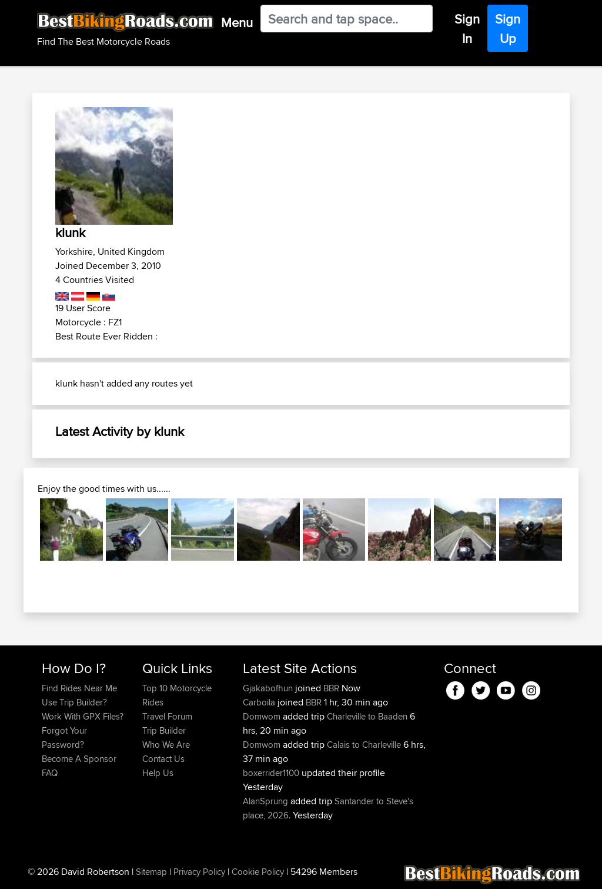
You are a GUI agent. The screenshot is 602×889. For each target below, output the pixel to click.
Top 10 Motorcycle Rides (177, 695)
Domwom (263, 716)
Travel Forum (167, 716)
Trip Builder (164, 730)
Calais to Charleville (364, 744)
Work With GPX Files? (82, 716)
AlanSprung (266, 801)
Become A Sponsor (79, 759)
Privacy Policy (199, 871)
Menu (237, 22)
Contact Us (163, 759)
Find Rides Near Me (79, 688)
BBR (331, 688)
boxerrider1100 (272, 773)
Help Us (157, 773)
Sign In (467, 28)
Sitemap (151, 871)
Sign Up (507, 28)
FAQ (50, 773)
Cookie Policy (258, 871)
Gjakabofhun (269, 688)
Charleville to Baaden (367, 716)
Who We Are (166, 744)
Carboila (260, 702)
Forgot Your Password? (64, 737)
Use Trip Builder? (74, 702)
